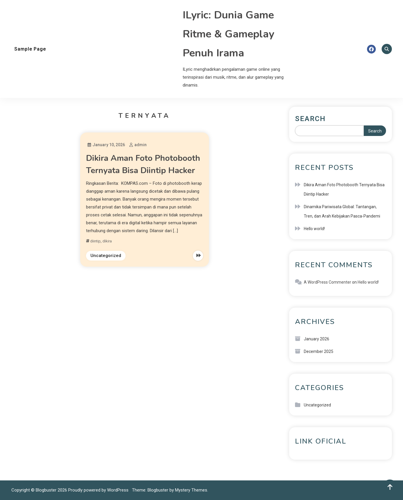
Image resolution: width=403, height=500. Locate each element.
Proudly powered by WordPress (99, 490)
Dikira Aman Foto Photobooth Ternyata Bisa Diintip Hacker (344, 189)
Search (310, 119)
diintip (95, 241)
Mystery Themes (191, 490)
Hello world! (314, 228)
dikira (107, 241)
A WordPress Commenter (327, 282)
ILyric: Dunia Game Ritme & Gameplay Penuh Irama (228, 34)
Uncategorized (105, 255)
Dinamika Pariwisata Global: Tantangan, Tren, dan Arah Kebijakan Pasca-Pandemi (342, 211)
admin (140, 144)
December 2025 (318, 351)
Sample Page (30, 49)
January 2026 (316, 339)
